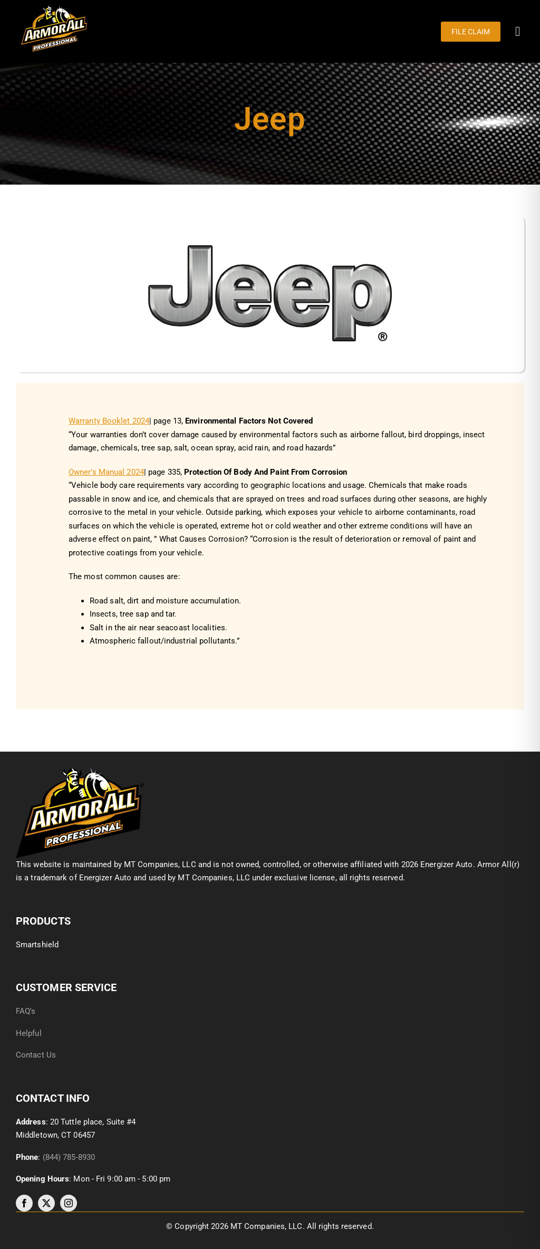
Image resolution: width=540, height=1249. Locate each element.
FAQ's (26, 1011)
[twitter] (46, 1203)
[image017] (80, 771)
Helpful (30, 1033)
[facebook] (24, 1203)
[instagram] (68, 1203)
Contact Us (36, 1055)
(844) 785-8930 (69, 1157)
